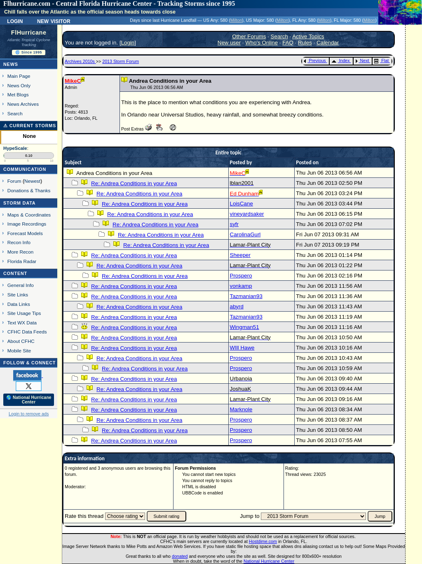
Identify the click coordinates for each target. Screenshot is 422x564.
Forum (14, 181)
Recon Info (18, 242)
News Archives (23, 104)
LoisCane (241, 203)
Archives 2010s (80, 61)
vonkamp (241, 286)
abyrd (237, 306)
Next (362, 60)
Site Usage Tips (24, 313)
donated (180, 556)
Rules (305, 43)
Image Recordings (26, 223)
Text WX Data (22, 322)
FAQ (287, 43)
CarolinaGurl (245, 234)
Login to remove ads (29, 413)
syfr (234, 224)
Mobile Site (19, 350)
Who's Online (261, 43)
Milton (236, 20)
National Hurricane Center (269, 561)
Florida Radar (22, 261)
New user (229, 43)
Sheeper (240, 255)
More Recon (20, 251)
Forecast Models (25, 233)
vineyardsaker (247, 214)
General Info (20, 285)
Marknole (241, 409)
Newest (32, 181)
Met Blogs (18, 94)
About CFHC (21, 341)
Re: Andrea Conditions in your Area (134, 183)
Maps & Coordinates (29, 214)
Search (15, 113)
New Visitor (53, 20)
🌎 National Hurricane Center (29, 399)
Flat (381, 60)
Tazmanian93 (246, 296)
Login (15, 20)
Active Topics (308, 36)
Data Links (18, 304)
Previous (314, 60)
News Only (18, 85)
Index (340, 60)
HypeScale (15, 148)
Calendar (327, 43)
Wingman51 (244, 327)
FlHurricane (29, 32)
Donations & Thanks (29, 190)
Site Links (17, 294)
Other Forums (249, 36)
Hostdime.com (263, 541)
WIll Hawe (242, 348)
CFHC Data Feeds (27, 331)
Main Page (18, 76)
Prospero (241, 276)
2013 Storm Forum (120, 61)
